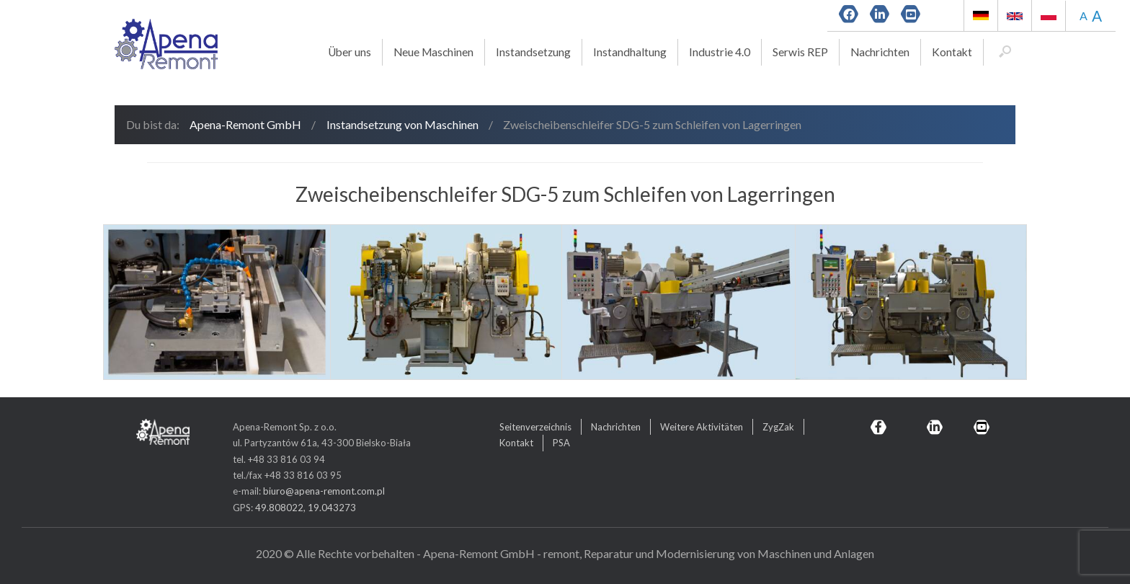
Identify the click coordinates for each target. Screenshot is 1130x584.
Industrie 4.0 (719, 51)
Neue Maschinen (433, 51)
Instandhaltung (630, 51)
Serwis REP (800, 51)
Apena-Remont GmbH (245, 124)
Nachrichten (879, 51)
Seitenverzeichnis (535, 427)
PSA (561, 442)
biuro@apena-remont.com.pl (324, 491)
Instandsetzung (533, 51)
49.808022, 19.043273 (305, 507)
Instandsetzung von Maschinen (402, 124)
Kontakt (952, 51)
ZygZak (778, 427)
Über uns (349, 51)
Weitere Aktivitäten (701, 427)
